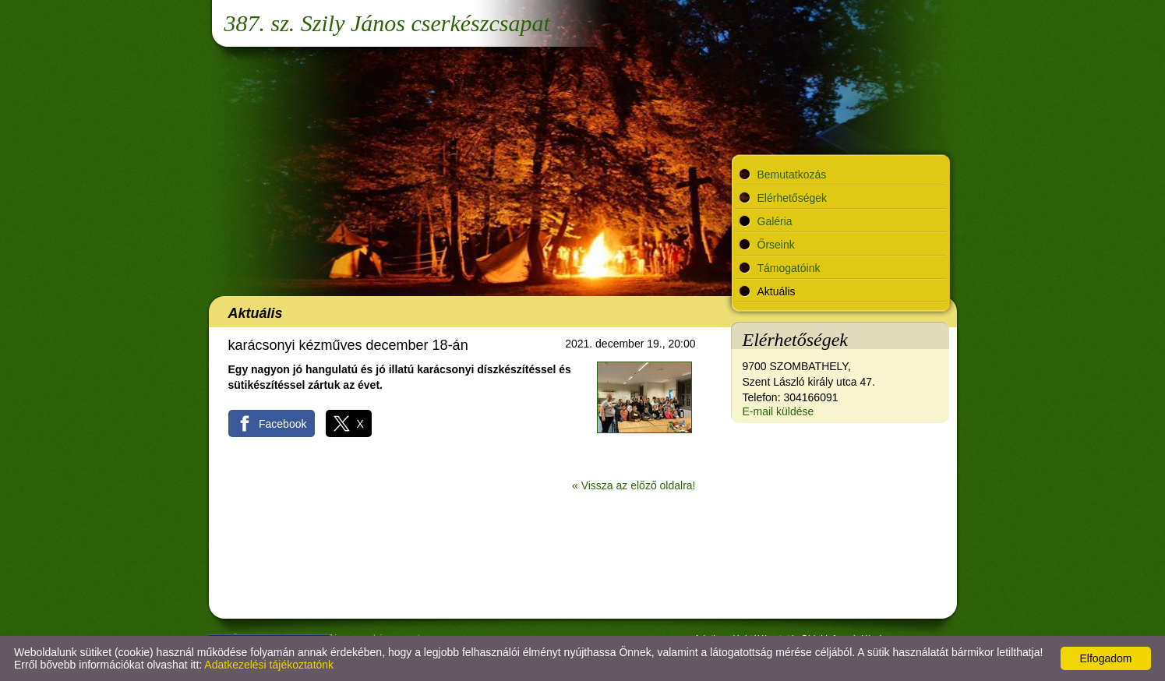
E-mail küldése (778, 411)
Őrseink (776, 244)
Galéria (775, 221)
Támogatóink (789, 268)
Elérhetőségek (792, 198)
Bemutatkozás (792, 174)
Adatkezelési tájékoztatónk (269, 664)
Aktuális (776, 291)
